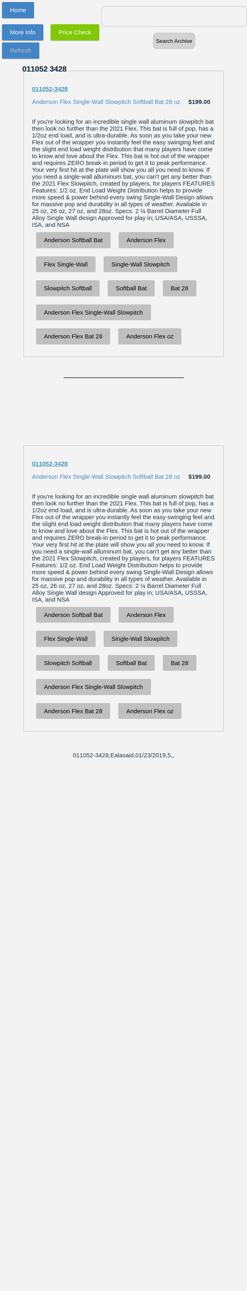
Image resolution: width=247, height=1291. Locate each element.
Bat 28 (179, 288)
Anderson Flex (146, 240)
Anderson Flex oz (150, 336)
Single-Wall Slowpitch (140, 264)
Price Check (75, 32)
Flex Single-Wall (66, 264)
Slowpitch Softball (68, 288)
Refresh (21, 50)
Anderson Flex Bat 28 (73, 336)
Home (18, 9)
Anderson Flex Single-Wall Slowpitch (93, 312)
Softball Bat (131, 288)
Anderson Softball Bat (73, 240)
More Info (23, 32)
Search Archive (174, 41)
